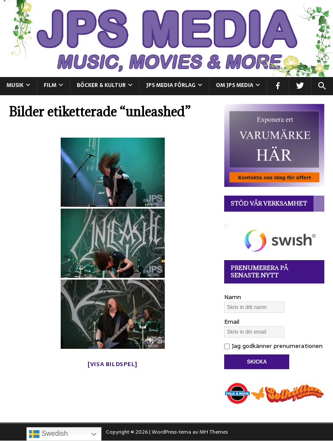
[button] (322, 86)
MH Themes (213, 432)
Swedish (48, 434)
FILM (50, 85)
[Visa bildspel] (112, 364)
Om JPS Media (234, 85)
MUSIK (15, 85)
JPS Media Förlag (171, 85)
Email (231, 321)
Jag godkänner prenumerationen (273, 346)
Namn (232, 297)
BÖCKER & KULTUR (101, 85)
